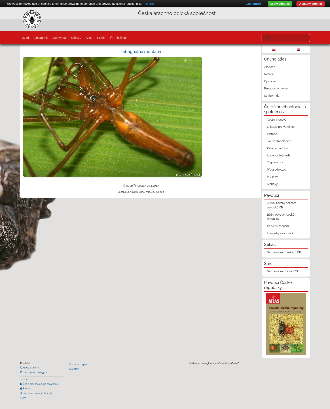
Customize (253, 3)
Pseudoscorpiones (276, 88)
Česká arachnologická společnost (40, 384)
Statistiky (74, 369)
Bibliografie (41, 37)
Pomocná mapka (78, 364)
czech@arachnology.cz (34, 372)
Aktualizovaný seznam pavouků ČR (281, 205)
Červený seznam (278, 226)
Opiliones (270, 81)
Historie (272, 134)
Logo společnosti (278, 155)
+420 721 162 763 (31, 367)
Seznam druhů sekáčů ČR (284, 252)
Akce (89, 37)
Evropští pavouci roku (281, 233)
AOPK (23, 397)
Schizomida (271, 95)
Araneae (269, 67)
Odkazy (76, 37)
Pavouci (26, 388)
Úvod (25, 37)
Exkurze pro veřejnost (281, 126)
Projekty (272, 176)
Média (101, 37)
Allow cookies (280, 3)
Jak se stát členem (279, 141)
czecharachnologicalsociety (37, 393)
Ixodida (269, 74)
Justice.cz (25, 379)
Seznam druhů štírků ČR (283, 271)
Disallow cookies (311, 3)
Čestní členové (276, 119)
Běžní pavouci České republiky (280, 217)
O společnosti (276, 162)
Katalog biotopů (277, 148)
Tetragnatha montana (141, 51)
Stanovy (272, 184)
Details (149, 3)
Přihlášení (119, 37)
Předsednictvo (276, 169)
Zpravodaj (59, 37)
